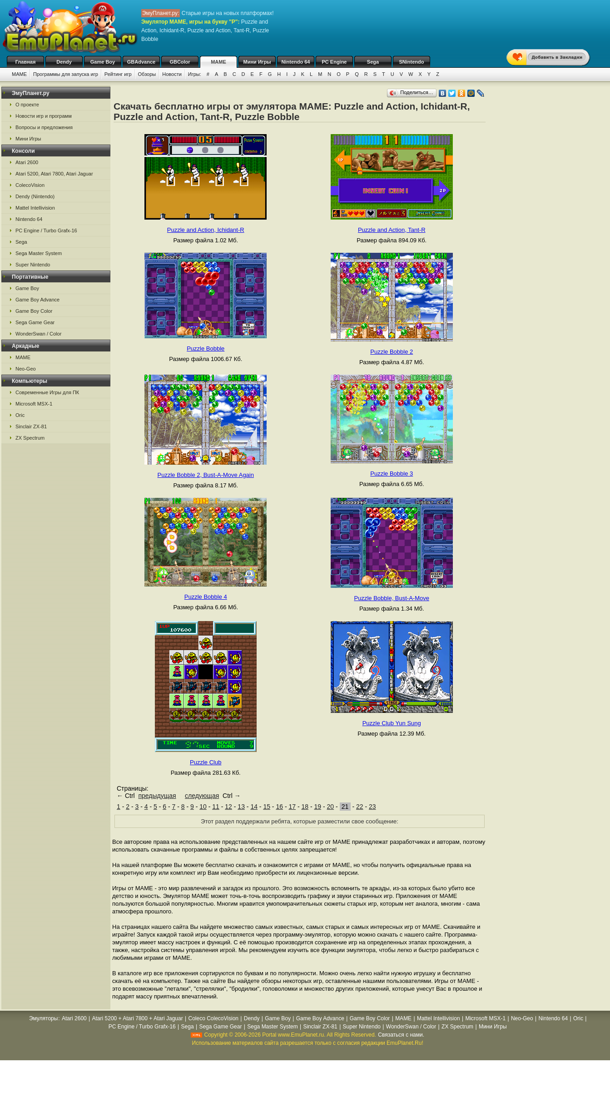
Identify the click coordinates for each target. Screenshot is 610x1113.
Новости (172, 74)
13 (241, 806)
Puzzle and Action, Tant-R (392, 229)
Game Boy (102, 62)
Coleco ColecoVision (213, 1018)
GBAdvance (141, 62)
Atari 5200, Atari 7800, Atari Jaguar (54, 173)
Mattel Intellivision (35, 208)
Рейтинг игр (118, 74)
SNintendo (411, 62)
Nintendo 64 (296, 62)
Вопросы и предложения (44, 127)
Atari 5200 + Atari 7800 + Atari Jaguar (137, 1018)
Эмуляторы (43, 1018)
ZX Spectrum (30, 438)
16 (279, 806)
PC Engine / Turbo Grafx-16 (46, 230)
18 (305, 806)
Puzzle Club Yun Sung (391, 723)
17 (292, 806)
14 (254, 806)
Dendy (64, 62)
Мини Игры (257, 62)
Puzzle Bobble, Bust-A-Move (391, 598)
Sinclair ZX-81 (31, 426)
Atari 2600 (26, 162)
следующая (202, 795)
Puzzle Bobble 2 (391, 351)
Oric (20, 415)
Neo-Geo (25, 368)
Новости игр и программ (43, 116)
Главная (25, 62)
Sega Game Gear (35, 322)
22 (359, 806)
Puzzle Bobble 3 (391, 473)
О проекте (27, 104)
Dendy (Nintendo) (35, 196)
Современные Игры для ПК (47, 392)
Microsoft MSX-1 (33, 403)
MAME (218, 62)
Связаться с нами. (401, 1035)
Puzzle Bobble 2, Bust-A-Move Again (206, 474)
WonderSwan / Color (38, 333)
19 (318, 806)
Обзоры (147, 74)
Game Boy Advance (37, 299)
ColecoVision (30, 185)
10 (203, 806)
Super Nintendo (32, 264)
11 (215, 806)
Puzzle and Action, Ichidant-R (205, 229)
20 (330, 806)
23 (372, 806)
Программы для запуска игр (65, 74)
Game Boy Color (33, 311)
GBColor (179, 62)
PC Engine (334, 62)
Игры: (194, 74)
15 (266, 806)
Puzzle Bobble (205, 348)
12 (228, 806)
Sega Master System (38, 253)
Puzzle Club (205, 762)
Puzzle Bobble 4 (205, 596)
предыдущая (157, 795)
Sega (373, 62)
